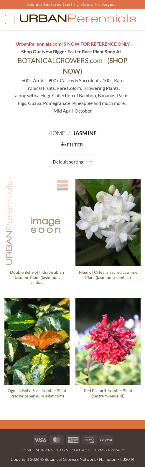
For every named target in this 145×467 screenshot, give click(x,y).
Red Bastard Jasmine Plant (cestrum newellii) (108, 393)
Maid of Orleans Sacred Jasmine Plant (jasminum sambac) (108, 275)
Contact (80, 450)
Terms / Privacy (108, 450)
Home (56, 133)
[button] (9, 19)
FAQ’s (62, 450)
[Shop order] (72, 161)
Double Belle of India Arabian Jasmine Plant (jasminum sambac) (37, 277)
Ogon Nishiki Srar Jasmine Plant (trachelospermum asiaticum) (37, 393)
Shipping (45, 450)
